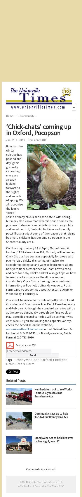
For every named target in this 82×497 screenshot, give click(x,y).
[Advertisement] (41, 41)
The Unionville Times (32, 482)
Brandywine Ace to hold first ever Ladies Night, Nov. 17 (54, 439)
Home (9, 116)
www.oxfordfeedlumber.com (25, 329)
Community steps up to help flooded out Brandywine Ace (51, 415)
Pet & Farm (25, 364)
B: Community (26, 116)
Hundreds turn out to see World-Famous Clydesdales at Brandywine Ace (53, 393)
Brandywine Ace (26, 360)
